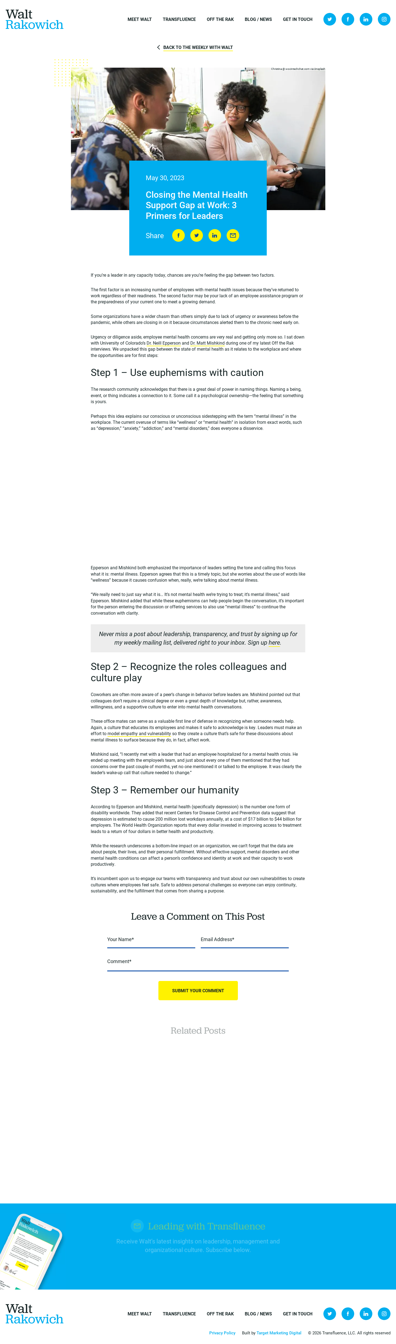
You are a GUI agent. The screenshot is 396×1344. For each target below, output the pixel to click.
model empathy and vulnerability (139, 733)
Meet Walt (140, 19)
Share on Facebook (178, 235)
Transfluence (179, 19)
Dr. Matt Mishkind (207, 343)
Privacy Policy (222, 1332)
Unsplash (319, 69)
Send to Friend (233, 235)
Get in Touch (297, 19)
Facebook (348, 19)
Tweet (196, 235)
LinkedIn (366, 19)
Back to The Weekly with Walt (198, 47)
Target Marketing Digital (279, 1332)
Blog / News (258, 19)
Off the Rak (220, 19)
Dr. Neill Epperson (164, 343)
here (274, 642)
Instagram (384, 19)
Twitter (329, 19)
